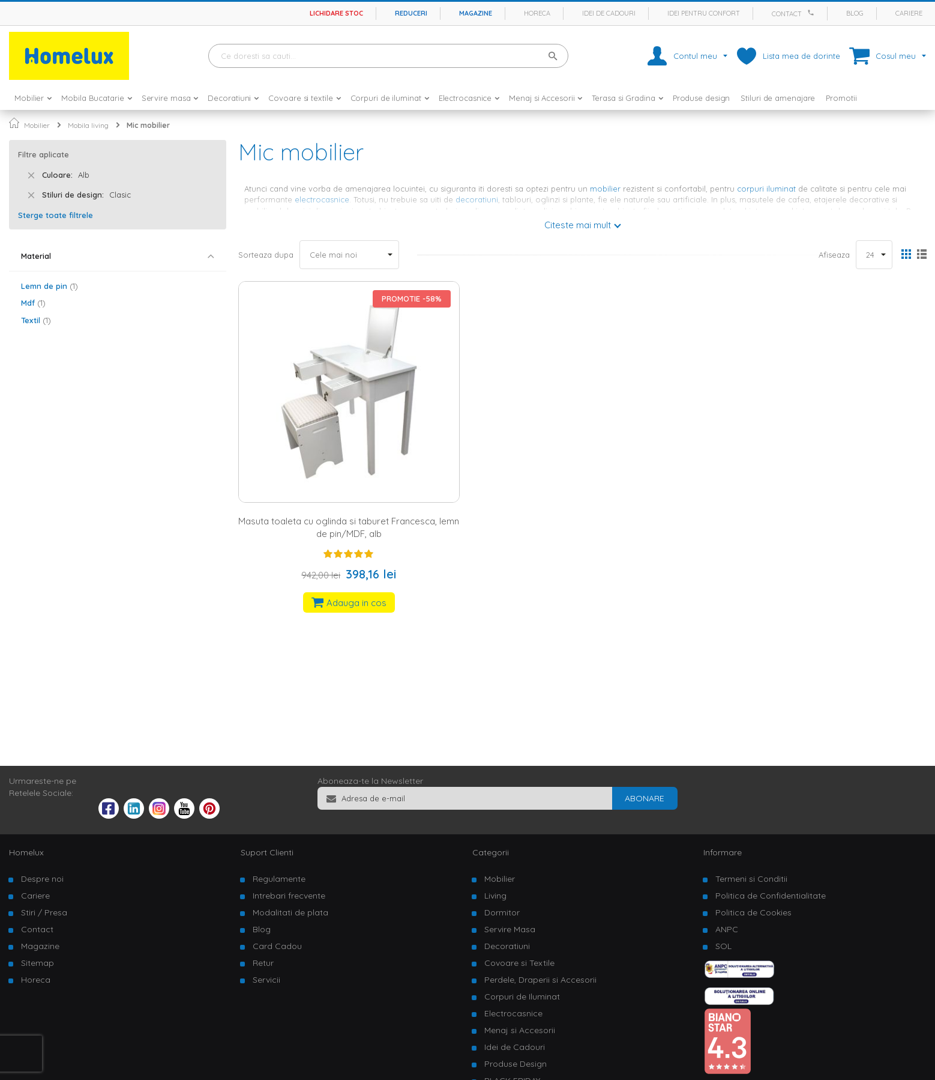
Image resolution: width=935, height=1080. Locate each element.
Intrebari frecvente (289, 895)
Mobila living (88, 125)
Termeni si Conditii (751, 878)
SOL (723, 946)
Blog (855, 13)
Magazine (475, 13)
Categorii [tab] (490, 852)
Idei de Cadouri (514, 1047)
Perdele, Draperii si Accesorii (540, 979)
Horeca (537, 13)
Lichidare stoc (336, 13)
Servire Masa (509, 929)
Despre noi (42, 878)
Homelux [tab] (26, 852)
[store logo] (69, 56)
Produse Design (515, 1063)
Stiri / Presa (44, 912)
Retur (263, 962)
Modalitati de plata (290, 912)
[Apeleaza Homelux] (812, 13)
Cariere (908, 13)
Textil (36, 320)
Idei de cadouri (609, 13)
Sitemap (37, 962)
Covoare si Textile (519, 962)
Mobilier (37, 125)
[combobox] (388, 56)
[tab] (117, 256)
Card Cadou (277, 946)
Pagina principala (14, 123)
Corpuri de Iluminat (522, 996)
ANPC (726, 929)
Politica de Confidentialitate (770, 895)
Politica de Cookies (753, 912)
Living (495, 895)
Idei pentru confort (703, 13)
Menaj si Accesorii (519, 1030)
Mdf (33, 303)
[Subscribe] (645, 798)
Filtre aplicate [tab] (43, 154)
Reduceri (411, 13)
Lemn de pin (49, 286)
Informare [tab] (722, 852)
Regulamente (279, 878)
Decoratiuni (507, 946)
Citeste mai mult (577, 225)
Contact (787, 14)
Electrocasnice (513, 1013)
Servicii (266, 979)
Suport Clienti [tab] (267, 852)
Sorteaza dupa (265, 254)
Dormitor (502, 912)
